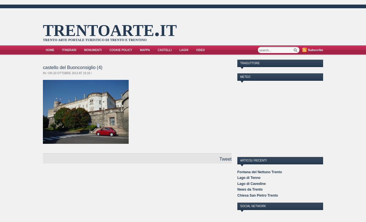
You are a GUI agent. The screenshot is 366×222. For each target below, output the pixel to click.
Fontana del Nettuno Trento (259, 172)
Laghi (183, 50)
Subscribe (315, 50)
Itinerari (69, 50)
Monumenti (93, 50)
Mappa (145, 50)
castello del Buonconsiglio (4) (72, 67)
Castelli (165, 50)
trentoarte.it (110, 28)
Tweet (225, 159)
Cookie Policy (121, 50)
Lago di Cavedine (251, 184)
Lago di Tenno (248, 178)
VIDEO (200, 50)
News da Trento (250, 189)
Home (50, 50)
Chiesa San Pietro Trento (257, 195)
